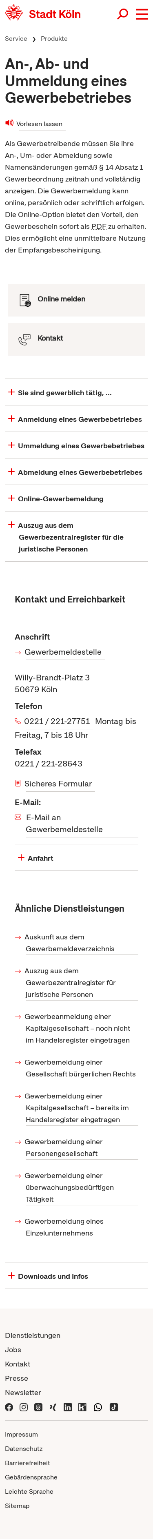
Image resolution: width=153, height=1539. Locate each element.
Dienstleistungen (32, 1335)
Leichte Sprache (29, 1491)
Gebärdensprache (31, 1477)
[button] (142, 14)
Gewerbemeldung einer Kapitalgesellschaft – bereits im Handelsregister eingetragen (77, 1107)
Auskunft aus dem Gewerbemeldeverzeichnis (70, 942)
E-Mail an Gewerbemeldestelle (64, 823)
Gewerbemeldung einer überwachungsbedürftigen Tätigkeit (70, 1187)
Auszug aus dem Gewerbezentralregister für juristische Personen (71, 982)
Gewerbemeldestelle (64, 652)
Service (16, 38)
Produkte (54, 38)
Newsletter (23, 1392)
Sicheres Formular (59, 783)
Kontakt (17, 1363)
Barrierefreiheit (27, 1463)
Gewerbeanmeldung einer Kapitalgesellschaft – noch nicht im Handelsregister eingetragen (78, 1028)
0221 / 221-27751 (58, 721)
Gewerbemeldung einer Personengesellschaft (64, 1147)
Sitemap (17, 1505)
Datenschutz (24, 1448)
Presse (16, 1378)
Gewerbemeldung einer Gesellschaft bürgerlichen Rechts (81, 1067)
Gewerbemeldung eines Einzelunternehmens (65, 1227)
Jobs (13, 1349)
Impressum (21, 1434)
